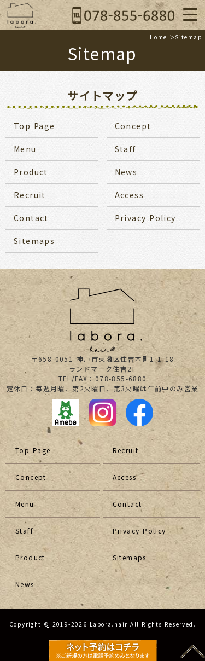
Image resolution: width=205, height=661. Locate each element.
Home (158, 37)
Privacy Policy (145, 217)
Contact (31, 217)
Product (31, 171)
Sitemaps (34, 240)
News (126, 171)
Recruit (30, 194)
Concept (133, 125)
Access (129, 194)
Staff (125, 148)
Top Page (34, 125)
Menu (25, 148)
